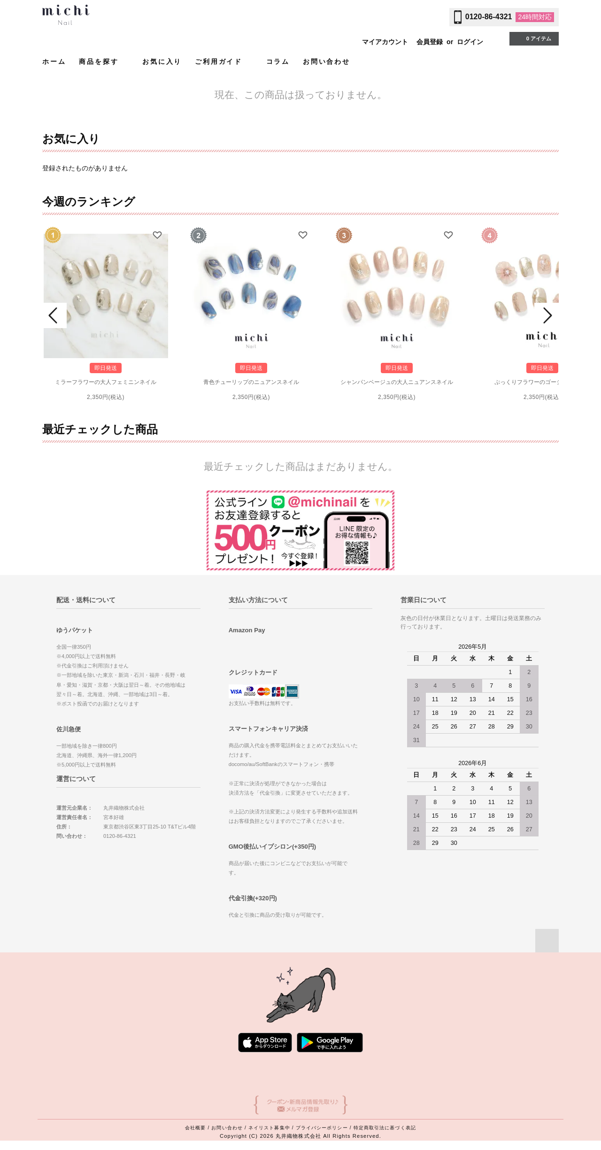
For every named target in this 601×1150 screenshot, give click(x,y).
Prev (54, 315)
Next (546, 315)
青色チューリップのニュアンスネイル (251, 382)
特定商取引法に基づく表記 (385, 1127)
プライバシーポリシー (322, 1127)
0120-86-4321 (488, 17)
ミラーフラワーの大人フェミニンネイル (105, 382)
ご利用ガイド (224, 61)
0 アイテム (533, 38)
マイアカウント (385, 42)
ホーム (54, 61)
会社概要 (195, 1127)
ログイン (470, 42)
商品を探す (104, 61)
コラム (278, 61)
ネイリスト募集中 (269, 1127)
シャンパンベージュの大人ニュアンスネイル (396, 382)
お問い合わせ (326, 61)
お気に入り (162, 61)
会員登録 (429, 42)
